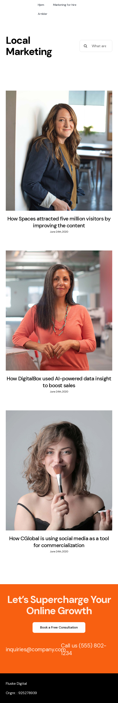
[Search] (86, 46)
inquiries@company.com (34, 649)
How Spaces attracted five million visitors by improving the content (59, 222)
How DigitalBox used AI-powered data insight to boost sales (59, 382)
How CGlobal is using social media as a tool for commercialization (59, 542)
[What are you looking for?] (96, 46)
